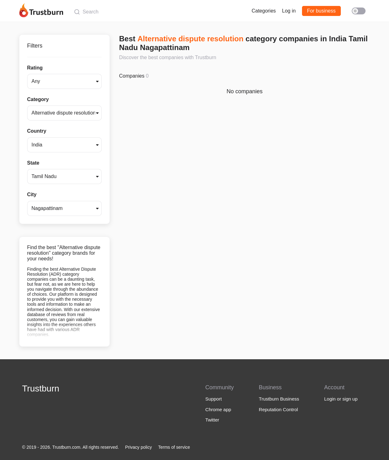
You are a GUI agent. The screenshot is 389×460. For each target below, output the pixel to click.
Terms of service (174, 447)
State (33, 163)
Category (38, 99)
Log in (289, 10)
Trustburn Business (279, 398)
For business (321, 10)
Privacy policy (138, 447)
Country (36, 131)
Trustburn (40, 388)
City (32, 194)
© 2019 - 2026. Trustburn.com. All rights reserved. (70, 447)
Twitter (212, 419)
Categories (264, 10)
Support (213, 398)
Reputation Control (278, 409)
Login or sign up (341, 398)
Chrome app (218, 409)
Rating (35, 67)
